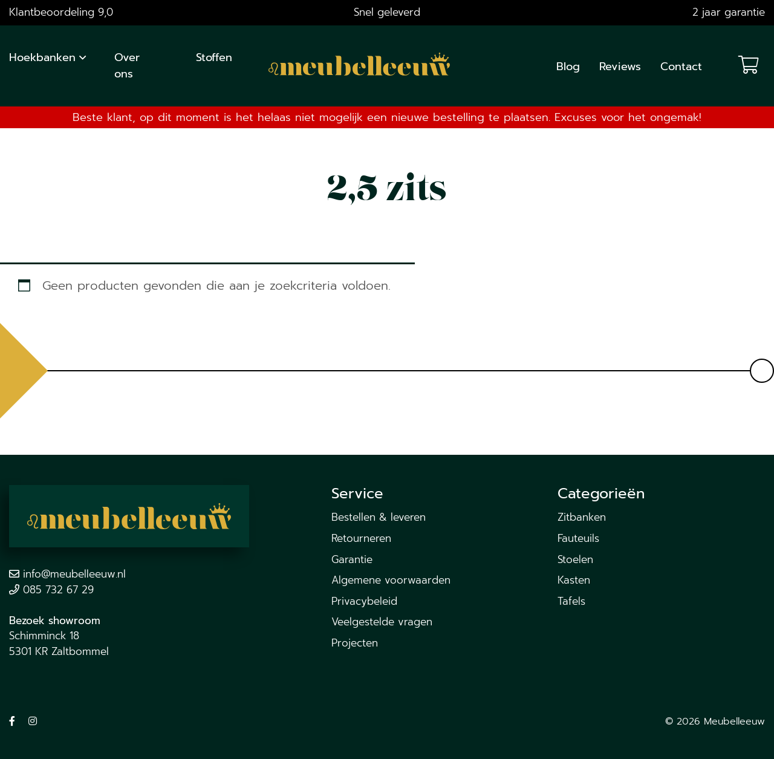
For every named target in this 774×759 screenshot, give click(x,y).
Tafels (571, 601)
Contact (681, 66)
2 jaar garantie (728, 12)
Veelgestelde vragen (381, 622)
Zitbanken (582, 517)
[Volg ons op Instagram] (32, 721)
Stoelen (575, 559)
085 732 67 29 (58, 590)
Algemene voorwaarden (390, 580)
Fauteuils (578, 538)
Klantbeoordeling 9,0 (61, 12)
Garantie (351, 559)
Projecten (354, 643)
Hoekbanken (42, 57)
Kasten (574, 580)
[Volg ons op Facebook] (12, 721)
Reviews (620, 66)
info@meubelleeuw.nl (74, 574)
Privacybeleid (364, 601)
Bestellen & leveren (378, 517)
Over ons (127, 65)
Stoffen (214, 57)
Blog (568, 66)
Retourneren (361, 538)
